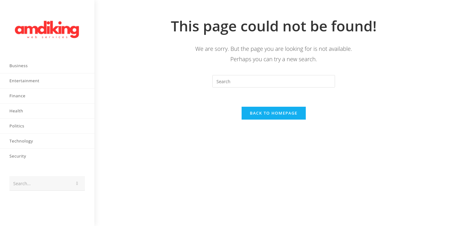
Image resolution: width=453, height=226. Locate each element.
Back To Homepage (273, 113)
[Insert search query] (273, 81)
